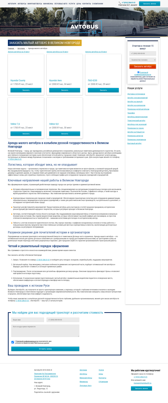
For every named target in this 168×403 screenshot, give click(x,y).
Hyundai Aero (55, 80)
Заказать (26, 90)
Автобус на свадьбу (135, 102)
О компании (97, 4)
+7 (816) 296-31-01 (128, 3)
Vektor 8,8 (54, 124)
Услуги (72, 4)
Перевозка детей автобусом (138, 109)
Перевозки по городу (135, 128)
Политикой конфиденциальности (142, 73)
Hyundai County (17, 80)
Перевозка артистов (135, 136)
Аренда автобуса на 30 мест (96, 52)
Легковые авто (60, 4)
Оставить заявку (45, 349)
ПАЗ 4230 (92, 80)
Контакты (86, 4)
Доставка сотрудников (136, 94)
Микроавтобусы (35, 4)
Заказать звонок (149, 4)
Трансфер (131, 113)
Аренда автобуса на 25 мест (19, 52)
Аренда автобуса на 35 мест (57, 52)
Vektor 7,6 (15, 124)
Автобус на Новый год (136, 132)
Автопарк (12, 4)
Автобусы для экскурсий (136, 124)
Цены (78, 4)
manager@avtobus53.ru (142, 383)
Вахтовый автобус (134, 143)
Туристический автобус (136, 121)
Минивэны (48, 4)
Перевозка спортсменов (136, 140)
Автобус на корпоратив (136, 105)
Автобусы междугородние (137, 117)
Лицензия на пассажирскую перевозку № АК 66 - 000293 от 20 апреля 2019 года (46, 376)
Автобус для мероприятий (137, 98)
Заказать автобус (143, 66)
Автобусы (22, 4)
